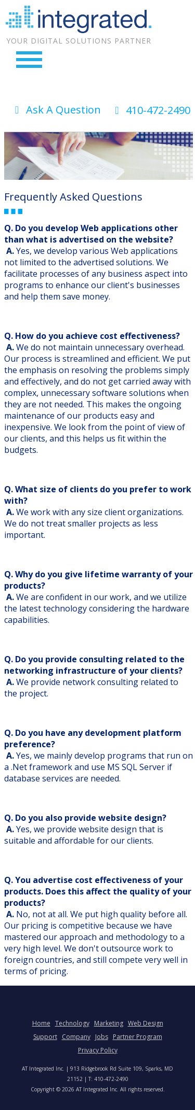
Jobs (101, 1036)
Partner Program (137, 1036)
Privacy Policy (98, 1050)
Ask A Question (55, 110)
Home (41, 1023)
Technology (72, 1023)
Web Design (145, 1023)
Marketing (108, 1023)
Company (76, 1036)
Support (45, 1036)
